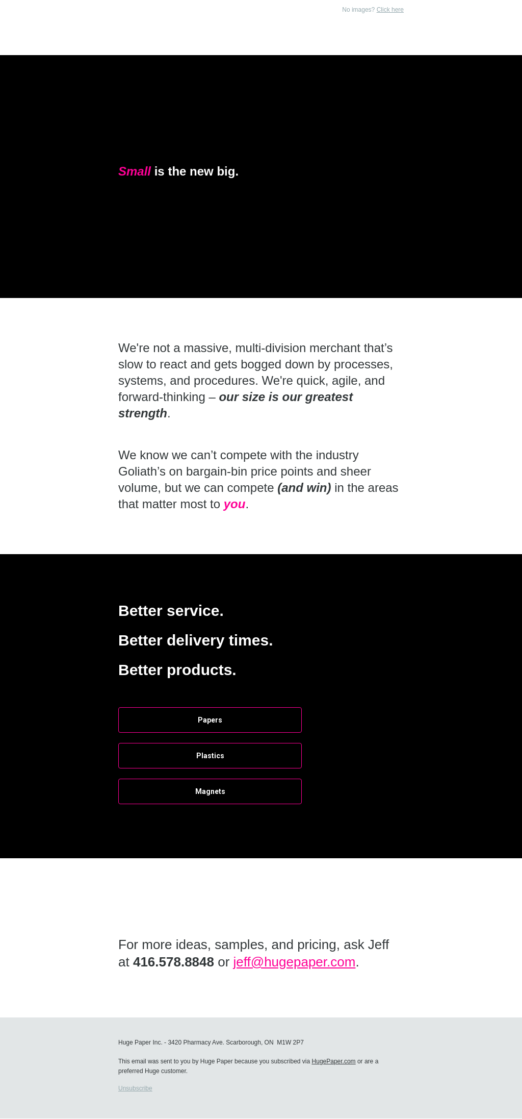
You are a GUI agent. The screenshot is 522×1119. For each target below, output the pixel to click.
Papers (210, 720)
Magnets (210, 791)
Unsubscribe (135, 1088)
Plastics (210, 756)
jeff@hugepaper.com (294, 961)
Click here (390, 9)
